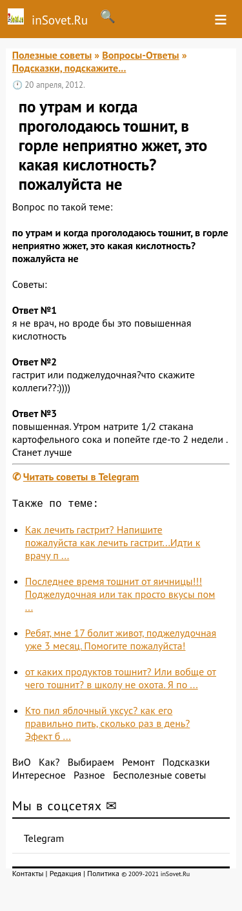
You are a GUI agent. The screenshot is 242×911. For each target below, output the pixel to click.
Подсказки (186, 764)
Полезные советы (52, 54)
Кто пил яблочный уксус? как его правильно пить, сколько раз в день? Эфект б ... (107, 725)
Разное (89, 777)
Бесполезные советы (159, 777)
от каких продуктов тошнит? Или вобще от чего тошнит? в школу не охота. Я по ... (120, 680)
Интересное (39, 777)
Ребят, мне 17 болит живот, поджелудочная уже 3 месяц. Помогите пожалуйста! (120, 642)
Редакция (65, 876)
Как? (49, 764)
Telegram (44, 840)
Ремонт (138, 764)
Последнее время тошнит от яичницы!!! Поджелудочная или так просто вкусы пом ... (120, 596)
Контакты (28, 876)
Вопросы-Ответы (140, 54)
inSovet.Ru (44, 18)
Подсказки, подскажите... (69, 67)
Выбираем (91, 764)
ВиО (21, 764)
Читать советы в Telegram (81, 476)
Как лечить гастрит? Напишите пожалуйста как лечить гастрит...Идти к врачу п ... (113, 545)
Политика (103, 876)
